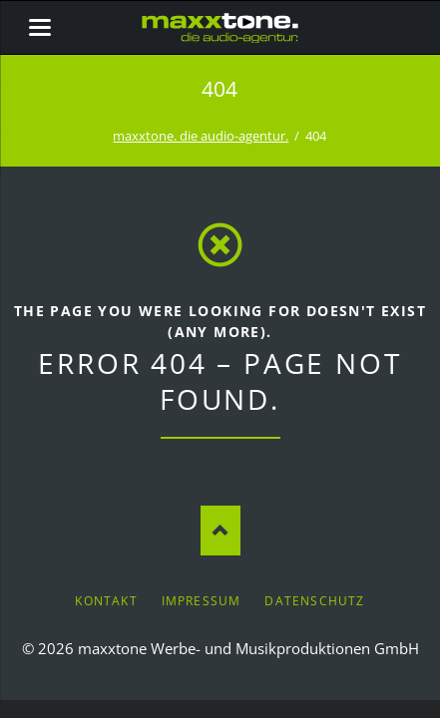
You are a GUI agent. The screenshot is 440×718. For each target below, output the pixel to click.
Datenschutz (314, 600)
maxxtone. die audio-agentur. (200, 136)
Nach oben (220, 530)
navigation (40, 27)
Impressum (201, 600)
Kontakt (106, 600)
